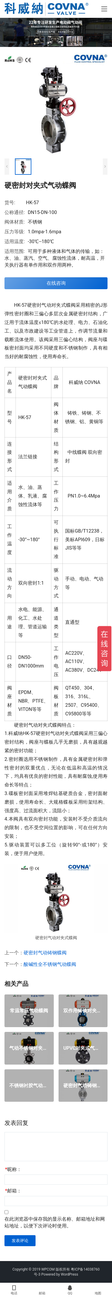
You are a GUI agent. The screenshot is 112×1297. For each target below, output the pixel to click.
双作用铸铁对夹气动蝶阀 (83, 1010)
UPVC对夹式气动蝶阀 (83, 1048)
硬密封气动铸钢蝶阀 (45, 953)
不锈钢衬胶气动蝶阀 (29, 1085)
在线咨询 (56, 283)
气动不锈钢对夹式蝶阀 (29, 1048)
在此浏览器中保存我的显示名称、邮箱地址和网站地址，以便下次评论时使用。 (54, 1222)
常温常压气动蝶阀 (29, 1010)
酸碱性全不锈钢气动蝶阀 (50, 964)
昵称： (13, 1169)
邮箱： (13, 1191)
